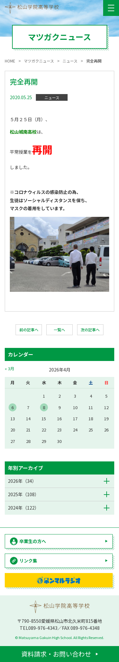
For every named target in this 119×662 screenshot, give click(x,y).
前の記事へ (28, 329)
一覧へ (59, 329)
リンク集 (28, 560)
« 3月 (9, 368)
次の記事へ (90, 329)
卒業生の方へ (32, 541)
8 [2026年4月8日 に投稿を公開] (44, 407)
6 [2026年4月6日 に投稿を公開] (12, 407)
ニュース (51, 97)
